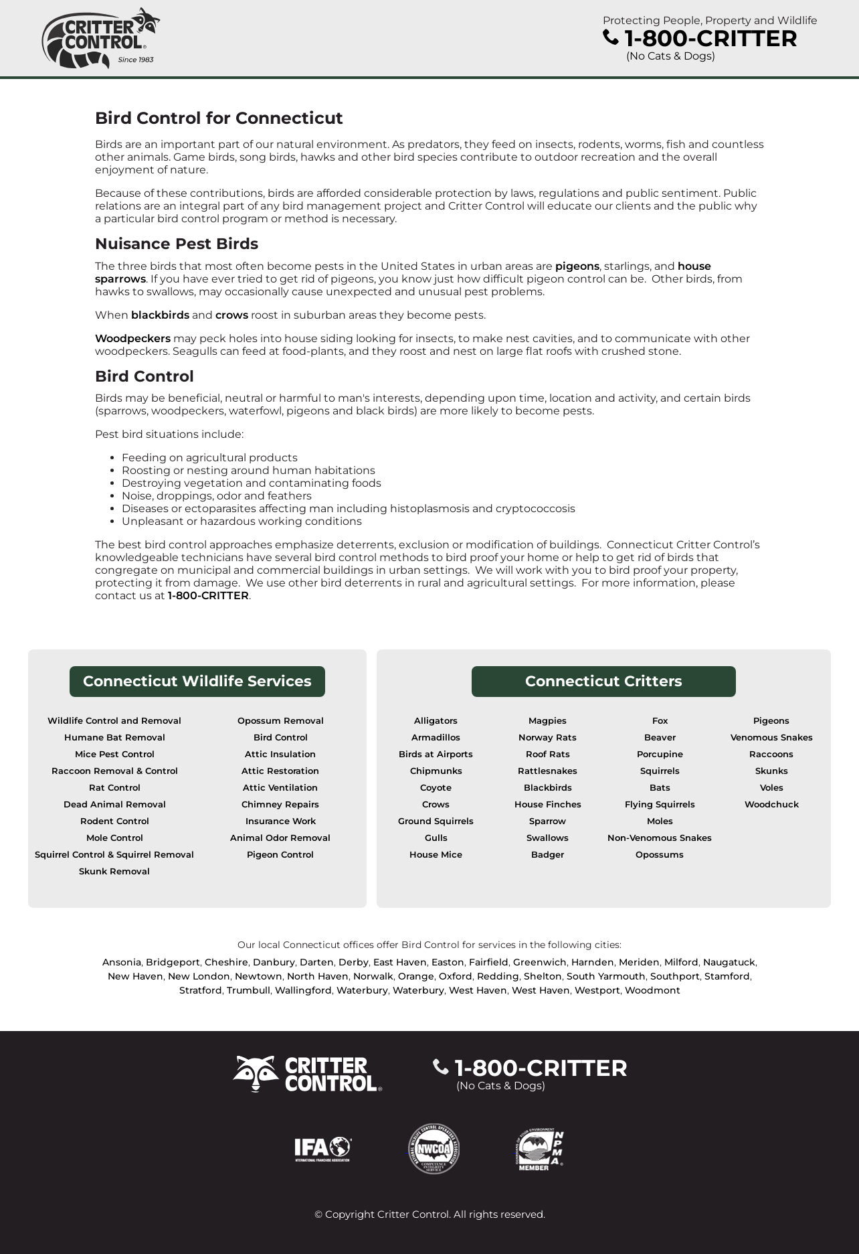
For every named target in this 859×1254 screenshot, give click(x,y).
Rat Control (114, 788)
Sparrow (547, 821)
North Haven (318, 976)
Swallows (548, 838)
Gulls (436, 838)
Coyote (436, 788)
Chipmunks (436, 771)
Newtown (258, 976)
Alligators (436, 721)
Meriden (639, 962)
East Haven (400, 962)
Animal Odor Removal (280, 838)
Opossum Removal (280, 721)
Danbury (274, 962)
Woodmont (652, 990)
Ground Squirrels (436, 821)
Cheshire (226, 962)
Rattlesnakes (547, 771)
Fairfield (488, 962)
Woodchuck (772, 804)
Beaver (660, 737)
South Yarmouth (606, 976)
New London (199, 976)
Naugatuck (729, 962)
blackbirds (160, 315)
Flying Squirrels (660, 804)
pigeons (577, 266)
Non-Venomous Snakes (659, 838)
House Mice (435, 855)
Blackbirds (548, 788)
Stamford (727, 976)
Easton (448, 962)
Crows (436, 804)
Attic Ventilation (280, 788)
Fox (660, 721)
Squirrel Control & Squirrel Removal (114, 855)
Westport (597, 990)
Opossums (660, 855)
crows (231, 315)
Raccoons (771, 754)
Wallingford (303, 990)
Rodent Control (114, 821)
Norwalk (373, 976)
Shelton (543, 976)
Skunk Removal (114, 871)
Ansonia (121, 962)
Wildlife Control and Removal (114, 721)
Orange (416, 976)
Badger (547, 855)
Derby (354, 962)
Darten (317, 962)
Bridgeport (173, 962)
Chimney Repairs (280, 804)
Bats (660, 788)
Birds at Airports (436, 754)
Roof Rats (548, 754)
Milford (681, 962)
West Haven (478, 990)
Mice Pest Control (115, 754)
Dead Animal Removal (115, 804)
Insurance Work (281, 821)
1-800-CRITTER (208, 595)
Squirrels (660, 771)
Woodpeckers (133, 338)
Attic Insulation (280, 754)
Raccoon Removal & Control (115, 771)
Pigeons (771, 721)
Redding (498, 976)
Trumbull (248, 990)
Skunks (771, 771)
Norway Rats (547, 737)
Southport (675, 976)
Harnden (592, 962)
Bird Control (281, 737)
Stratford (200, 990)
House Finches (547, 804)
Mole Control (114, 838)
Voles (771, 788)
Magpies (548, 721)
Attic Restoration (280, 771)
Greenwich (540, 962)
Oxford (455, 976)
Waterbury (362, 990)
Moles (660, 821)
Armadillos (435, 737)
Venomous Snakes (772, 737)
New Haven (135, 976)
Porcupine (660, 754)
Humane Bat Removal (114, 737)
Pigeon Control (280, 855)
